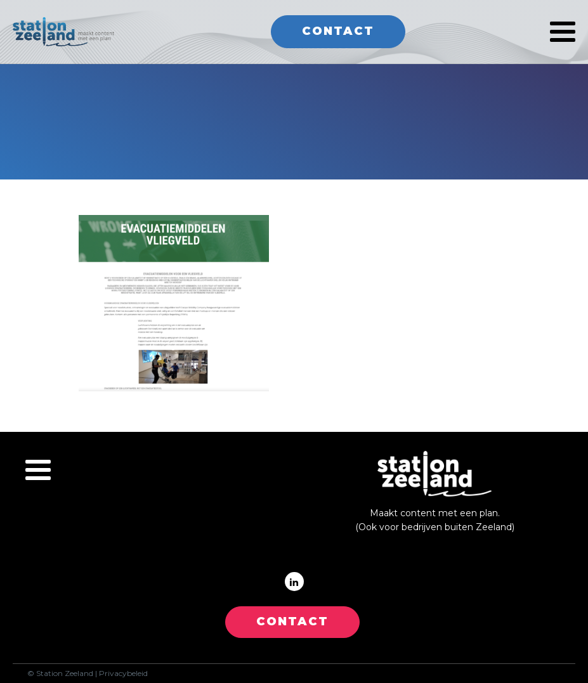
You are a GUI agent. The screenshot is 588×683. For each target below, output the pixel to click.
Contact (338, 31)
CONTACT (292, 621)
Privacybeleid (123, 673)
